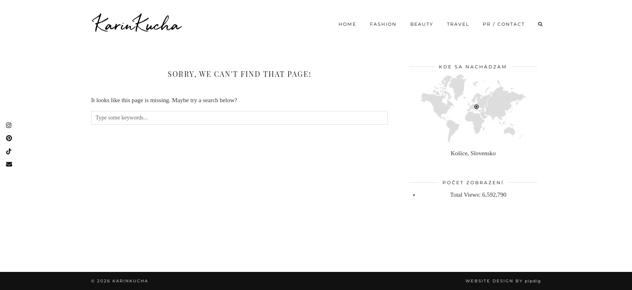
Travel (458, 24)
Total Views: (466, 194)
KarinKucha (138, 24)
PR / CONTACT (504, 24)
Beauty (421, 24)
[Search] (540, 24)
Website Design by (503, 281)
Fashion (383, 24)
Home (347, 24)
